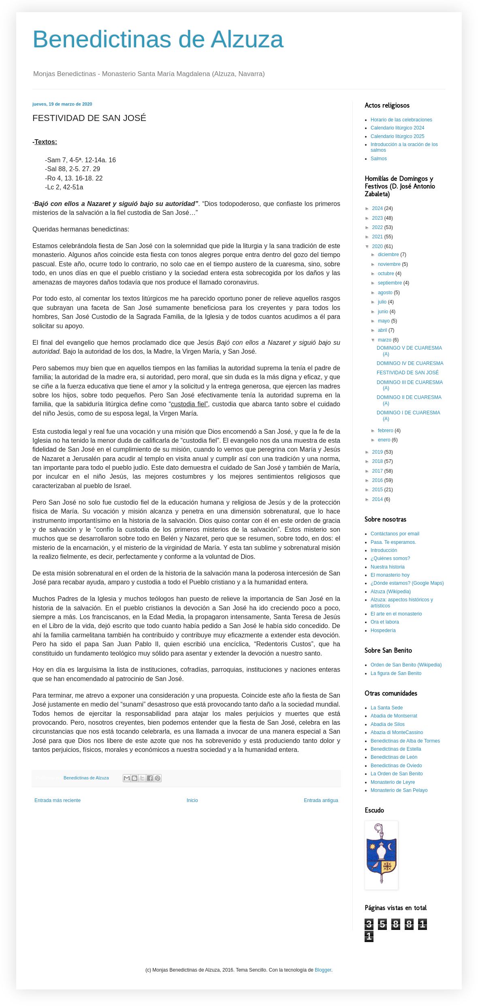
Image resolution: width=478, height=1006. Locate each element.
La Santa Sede (387, 708)
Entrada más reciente (57, 800)
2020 (378, 246)
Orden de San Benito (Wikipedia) (406, 665)
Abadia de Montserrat (394, 716)
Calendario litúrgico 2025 (398, 136)
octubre (386, 273)
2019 (378, 452)
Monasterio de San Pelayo (399, 790)
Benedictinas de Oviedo (396, 765)
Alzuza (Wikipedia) (391, 591)
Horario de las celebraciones (401, 120)
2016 (378, 480)
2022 (378, 227)
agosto (386, 292)
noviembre (390, 264)
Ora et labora (385, 622)
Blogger (323, 970)
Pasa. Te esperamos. (393, 542)
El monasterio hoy (390, 575)
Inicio (192, 800)
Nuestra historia (388, 567)
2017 (378, 471)
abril (383, 330)
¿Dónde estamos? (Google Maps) (407, 583)
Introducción (384, 550)
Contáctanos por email (395, 534)
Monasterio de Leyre (393, 782)
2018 (378, 461)
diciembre (389, 254)
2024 (378, 208)
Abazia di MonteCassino (397, 732)
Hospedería (383, 630)
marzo (385, 340)
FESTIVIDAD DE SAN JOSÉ (408, 373)
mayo (384, 321)
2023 (378, 218)
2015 (378, 489)
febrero (386, 430)
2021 (378, 237)
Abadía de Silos (388, 724)
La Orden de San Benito (397, 774)
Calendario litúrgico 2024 (398, 128)
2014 (378, 499)
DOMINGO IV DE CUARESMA (410, 363)
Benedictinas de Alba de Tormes (405, 741)
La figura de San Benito (396, 673)
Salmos (379, 158)
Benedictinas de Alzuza (158, 39)
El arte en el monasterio (396, 614)
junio (384, 311)
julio (383, 302)
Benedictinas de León (394, 757)
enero (385, 440)
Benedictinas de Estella (396, 749)
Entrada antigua (321, 800)
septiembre (390, 283)
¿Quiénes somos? (390, 558)
